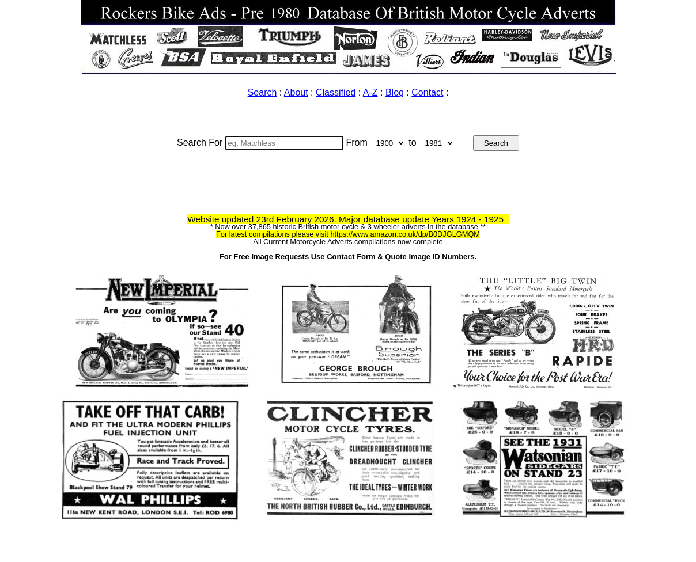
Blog (394, 92)
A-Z (370, 92)
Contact (427, 92)
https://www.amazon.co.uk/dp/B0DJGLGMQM (405, 234)
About (296, 92)
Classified (335, 92)
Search (262, 92)
